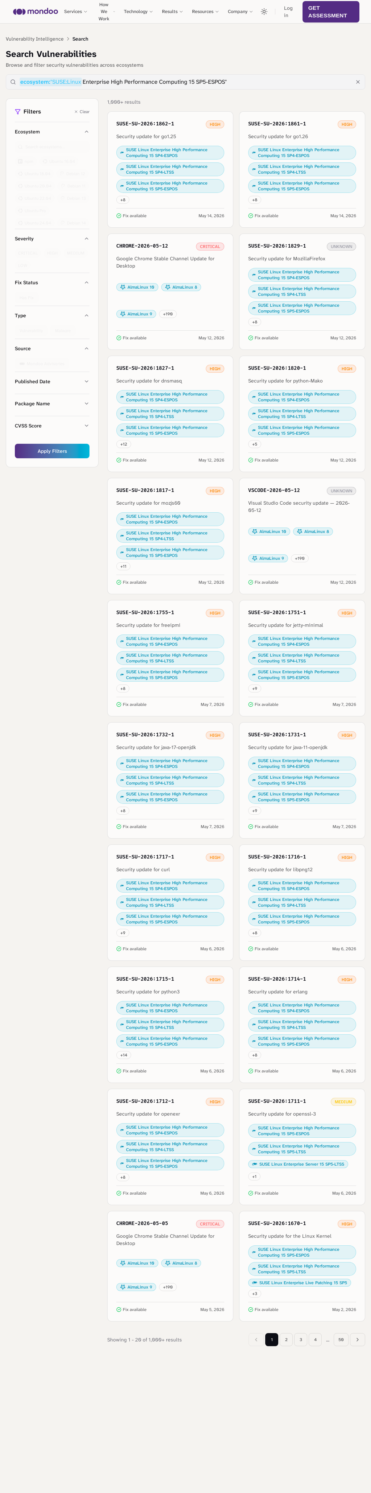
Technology (138, 11)
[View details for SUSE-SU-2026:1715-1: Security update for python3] (170, 1025)
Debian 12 (72, 170)
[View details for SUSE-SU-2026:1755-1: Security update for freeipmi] (170, 658)
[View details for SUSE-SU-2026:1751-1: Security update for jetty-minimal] (302, 658)
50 (341, 1340)
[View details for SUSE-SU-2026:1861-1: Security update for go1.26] (302, 169)
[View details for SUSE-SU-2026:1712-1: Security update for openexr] (170, 1147)
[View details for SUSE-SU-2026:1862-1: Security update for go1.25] (170, 169)
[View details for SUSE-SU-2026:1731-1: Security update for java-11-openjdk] (302, 780)
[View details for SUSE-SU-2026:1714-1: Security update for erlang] (302, 1025)
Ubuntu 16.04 (59, 158)
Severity (52, 238)
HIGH (52, 250)
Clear (81, 112)
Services (76, 11)
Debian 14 (73, 220)
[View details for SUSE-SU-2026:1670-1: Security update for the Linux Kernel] (302, 1266)
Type (52, 315)
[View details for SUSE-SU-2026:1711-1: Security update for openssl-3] (302, 1147)
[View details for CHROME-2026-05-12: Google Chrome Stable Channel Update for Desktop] (170, 291)
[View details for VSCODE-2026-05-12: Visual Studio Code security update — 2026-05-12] (302, 536)
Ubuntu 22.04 (34, 195)
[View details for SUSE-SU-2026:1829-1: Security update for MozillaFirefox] (302, 291)
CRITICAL (28, 250)
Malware (63, 327)
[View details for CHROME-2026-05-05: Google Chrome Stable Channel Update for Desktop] (170, 1266)
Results (172, 11)
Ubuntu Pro (32, 207)
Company (240, 11)
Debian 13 (73, 195)
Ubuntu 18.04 (34, 170)
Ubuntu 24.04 (34, 220)
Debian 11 (73, 183)
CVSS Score (52, 425)
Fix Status (52, 282)
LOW (22, 262)
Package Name (52, 403)
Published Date (52, 381)
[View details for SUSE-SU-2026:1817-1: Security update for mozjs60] (170, 536)
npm (25, 158)
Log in (288, 11)
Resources (205, 11)
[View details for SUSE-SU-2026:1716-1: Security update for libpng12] (302, 902)
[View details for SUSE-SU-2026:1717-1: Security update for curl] (170, 902)
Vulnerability (31, 327)
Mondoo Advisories (42, 360)
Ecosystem (52, 131)
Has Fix (27, 294)
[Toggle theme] (264, 11)
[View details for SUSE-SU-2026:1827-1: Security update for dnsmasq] (170, 414)
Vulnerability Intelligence (35, 39)
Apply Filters (52, 451)
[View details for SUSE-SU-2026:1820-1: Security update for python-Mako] (302, 414)
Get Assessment (327, 12)
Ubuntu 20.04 (34, 183)
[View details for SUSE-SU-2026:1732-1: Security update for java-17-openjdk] (170, 780)
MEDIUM (75, 250)
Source (52, 348)
